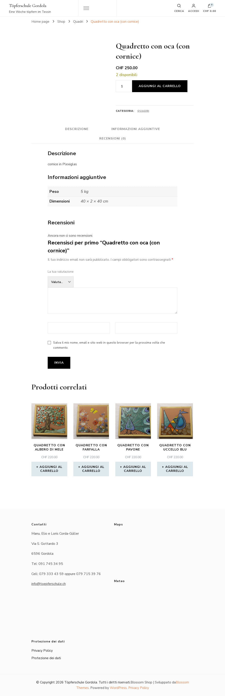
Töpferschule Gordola (27, 5)
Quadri (143, 111)
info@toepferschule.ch (48, 583)
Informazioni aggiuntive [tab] (135, 129)
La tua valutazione (61, 272)
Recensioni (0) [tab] (112, 138)
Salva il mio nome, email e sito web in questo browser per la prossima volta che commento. (109, 345)
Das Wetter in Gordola (153, 604)
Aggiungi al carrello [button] (51, 469)
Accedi (193, 8)
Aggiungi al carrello (160, 86)
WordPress (118, 688)
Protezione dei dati (46, 658)
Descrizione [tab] (76, 129)
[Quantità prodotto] (123, 86)
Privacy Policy (42, 650)
